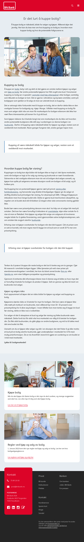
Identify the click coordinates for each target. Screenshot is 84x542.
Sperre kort (43, 506)
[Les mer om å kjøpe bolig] (42, 385)
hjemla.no (8, 274)
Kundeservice (44, 503)
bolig (17, 89)
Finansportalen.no (53, 523)
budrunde (8, 125)
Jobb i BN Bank (65, 485)
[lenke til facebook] (8, 507)
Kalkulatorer (43, 485)
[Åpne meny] (78, 6)
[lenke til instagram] (18, 507)
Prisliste (41, 488)
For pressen (64, 488)
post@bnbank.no (18, 487)
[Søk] (72, 6)
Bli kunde (42, 481)
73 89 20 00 (15, 481)
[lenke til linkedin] (13, 507)
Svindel (41, 513)
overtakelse (53, 211)
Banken (63, 476)
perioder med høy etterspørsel (45, 95)
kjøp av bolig (13, 92)
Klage (41, 510)
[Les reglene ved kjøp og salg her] (42, 438)
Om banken (64, 481)
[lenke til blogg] (22, 507)
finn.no (64, 271)
